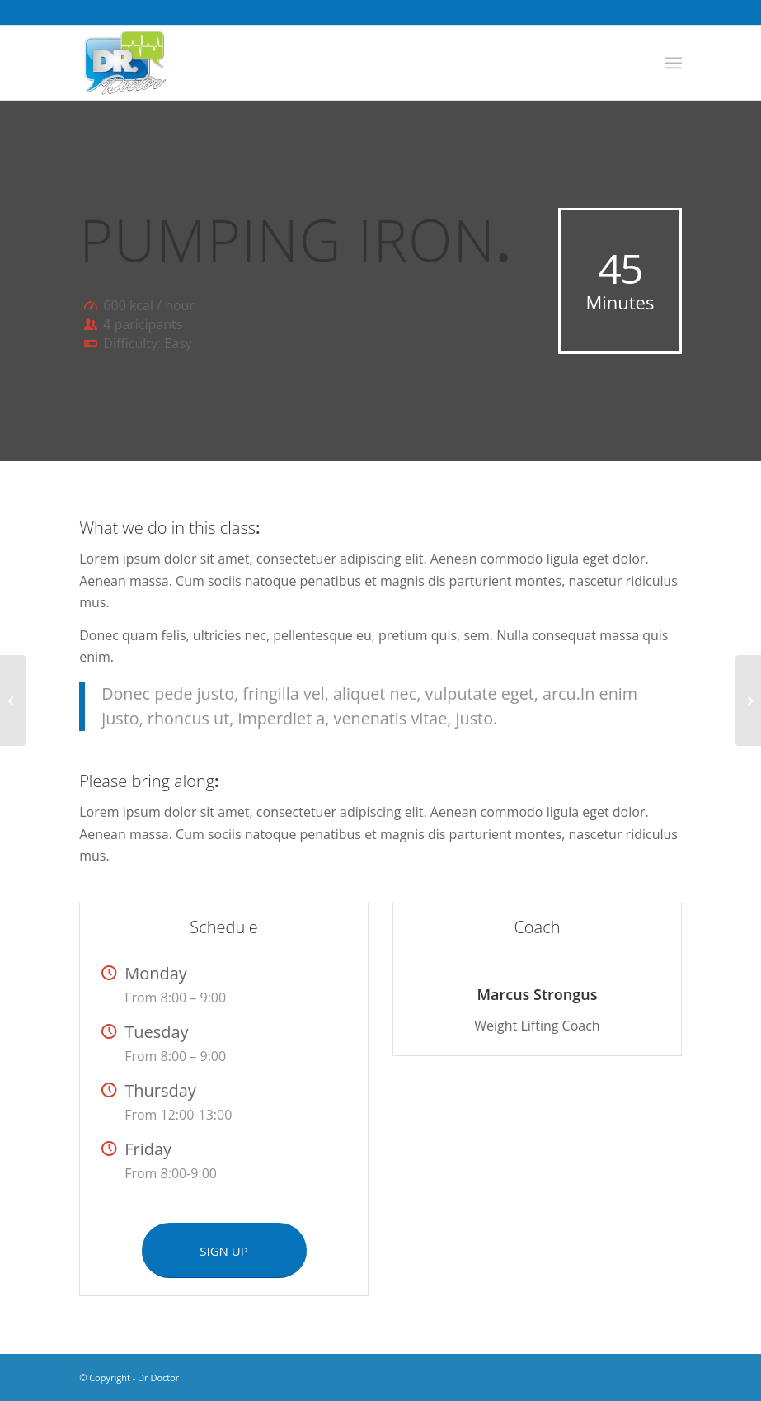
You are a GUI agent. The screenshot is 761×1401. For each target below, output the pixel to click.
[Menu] (673, 62)
